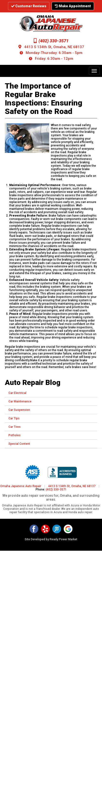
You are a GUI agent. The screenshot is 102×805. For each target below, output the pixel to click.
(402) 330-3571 (51, 40)
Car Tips (14, 418)
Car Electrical (17, 393)
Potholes (14, 435)
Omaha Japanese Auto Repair (20, 486)
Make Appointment (73, 6)
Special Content (19, 443)
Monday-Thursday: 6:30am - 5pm (54, 53)
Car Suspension (19, 410)
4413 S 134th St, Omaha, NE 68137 (54, 47)
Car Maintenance (19, 401)
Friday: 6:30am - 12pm (54, 58)
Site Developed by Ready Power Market (51, 539)
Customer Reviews (28, 6)
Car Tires (14, 427)
